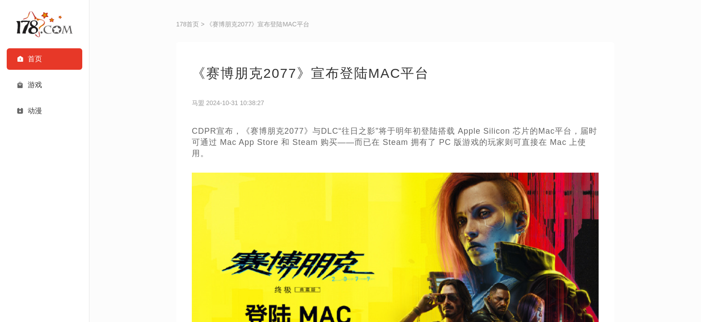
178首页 (187, 24)
